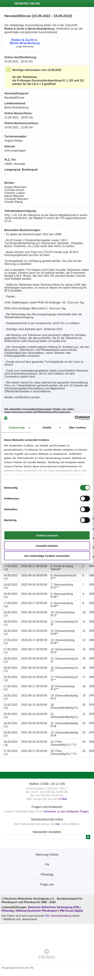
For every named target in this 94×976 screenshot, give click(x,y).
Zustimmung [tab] (17, 427)
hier (57, 824)
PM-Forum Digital (71, 910)
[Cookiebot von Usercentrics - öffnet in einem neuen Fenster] (74, 418)
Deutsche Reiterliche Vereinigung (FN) (53, 907)
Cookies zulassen (47, 535)
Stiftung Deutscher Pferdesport (36, 910)
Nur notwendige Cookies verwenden (47, 555)
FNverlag (8, 910)
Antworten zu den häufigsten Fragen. (66, 811)
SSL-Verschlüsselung (58, 915)
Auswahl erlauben (47, 545)
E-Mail (63, 798)
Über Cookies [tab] (77, 427)
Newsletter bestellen (47, 832)
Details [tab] (47, 427)
